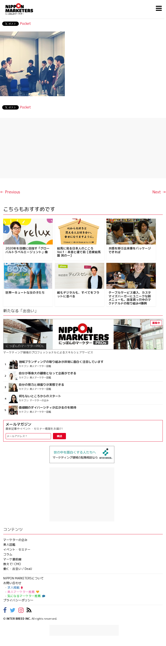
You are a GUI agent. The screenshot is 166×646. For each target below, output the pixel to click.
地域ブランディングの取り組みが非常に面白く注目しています (61, 361)
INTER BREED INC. (18, 619)
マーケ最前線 (12, 559)
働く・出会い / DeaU (17, 569)
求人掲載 (15, 587)
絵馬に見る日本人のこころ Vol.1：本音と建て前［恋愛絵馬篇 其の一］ (79, 252)
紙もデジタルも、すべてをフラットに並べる (78, 294)
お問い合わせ (12, 583)
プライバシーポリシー (18, 600)
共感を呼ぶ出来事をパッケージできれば (130, 250)
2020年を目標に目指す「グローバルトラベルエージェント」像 (27, 250)
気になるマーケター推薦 (25, 596)
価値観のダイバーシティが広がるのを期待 (47, 407)
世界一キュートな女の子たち (25, 292)
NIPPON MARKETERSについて (23, 578)
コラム (7, 554)
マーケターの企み (15, 540)
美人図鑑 (9, 545)
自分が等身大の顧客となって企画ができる (47, 373)
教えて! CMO (12, 564)
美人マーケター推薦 (23, 592)
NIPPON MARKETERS (23, 9)
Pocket (25, 23)
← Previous (10, 192)
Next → (159, 192)
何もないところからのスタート (40, 396)
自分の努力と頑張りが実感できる (41, 384)
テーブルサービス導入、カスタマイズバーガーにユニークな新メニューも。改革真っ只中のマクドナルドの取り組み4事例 (130, 297)
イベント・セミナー (16, 549)
